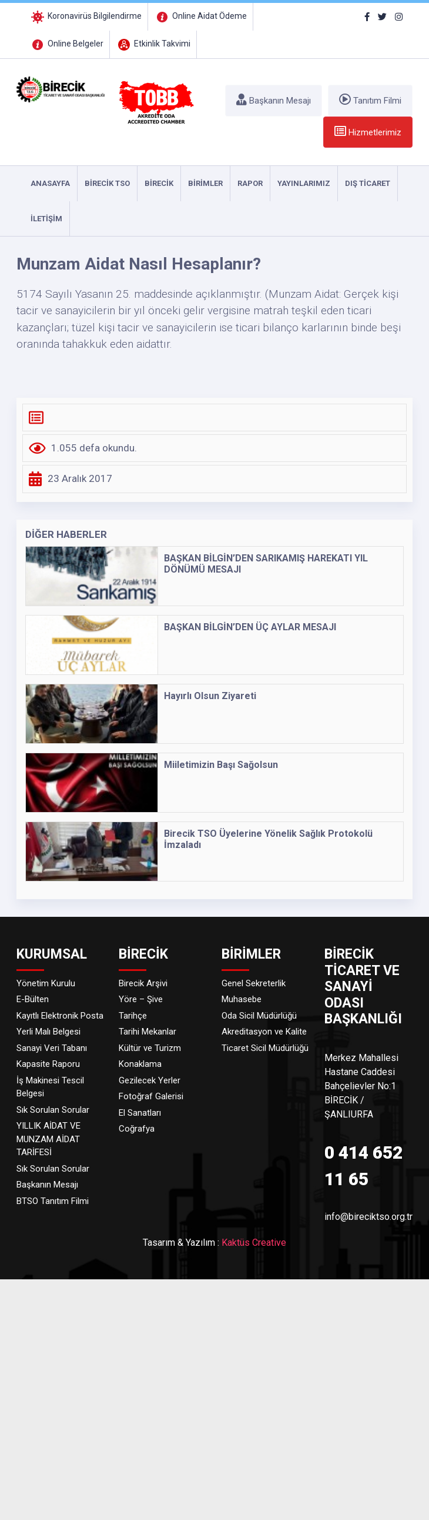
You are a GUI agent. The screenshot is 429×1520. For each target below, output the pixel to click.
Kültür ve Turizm (150, 1048)
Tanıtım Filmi (370, 100)
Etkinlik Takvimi (153, 43)
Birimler (205, 183)
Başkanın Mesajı (273, 100)
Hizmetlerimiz (367, 131)
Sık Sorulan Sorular (52, 1110)
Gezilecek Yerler (149, 1080)
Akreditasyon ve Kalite (264, 1031)
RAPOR (250, 183)
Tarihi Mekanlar (147, 1031)
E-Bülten (32, 999)
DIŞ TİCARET (367, 183)
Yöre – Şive (141, 999)
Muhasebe (242, 999)
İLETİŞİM (46, 218)
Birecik (159, 183)
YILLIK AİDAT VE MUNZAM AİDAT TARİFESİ (48, 1139)
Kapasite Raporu (48, 1064)
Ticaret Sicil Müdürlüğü (265, 1048)
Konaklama (140, 1064)
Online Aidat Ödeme (200, 16)
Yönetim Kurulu (45, 983)
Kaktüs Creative (254, 1242)
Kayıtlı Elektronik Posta (59, 1015)
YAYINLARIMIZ (303, 183)
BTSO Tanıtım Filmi (52, 1201)
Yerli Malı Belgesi (48, 1031)
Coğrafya (137, 1128)
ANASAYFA (50, 183)
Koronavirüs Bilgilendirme (85, 16)
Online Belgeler (66, 43)
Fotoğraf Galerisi (151, 1096)
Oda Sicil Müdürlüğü (259, 1015)
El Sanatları (140, 1112)
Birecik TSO (107, 183)
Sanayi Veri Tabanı (51, 1048)
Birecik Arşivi (143, 983)
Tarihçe (133, 1015)
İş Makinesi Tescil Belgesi (50, 1087)
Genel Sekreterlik (254, 983)
